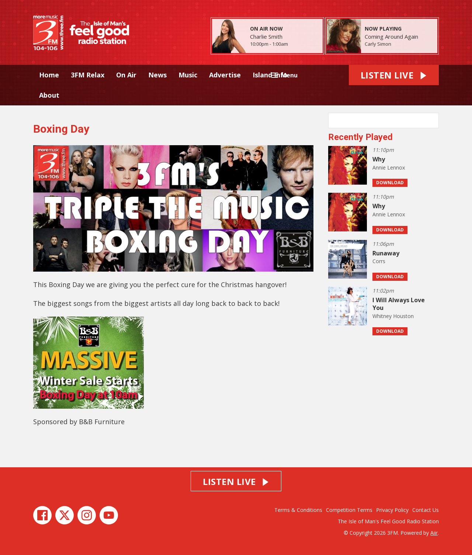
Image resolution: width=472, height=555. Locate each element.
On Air (126, 74)
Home (49, 74)
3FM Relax (87, 74)
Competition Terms (349, 509)
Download (390, 182)
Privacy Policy (392, 509)
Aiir (434, 532)
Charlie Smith (266, 36)
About (49, 95)
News (157, 74)
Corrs (378, 261)
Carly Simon (378, 44)
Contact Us (425, 509)
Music (187, 74)
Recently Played (360, 137)
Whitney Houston (393, 316)
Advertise (225, 74)
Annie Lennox (388, 167)
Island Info (270, 74)
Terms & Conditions (298, 509)
